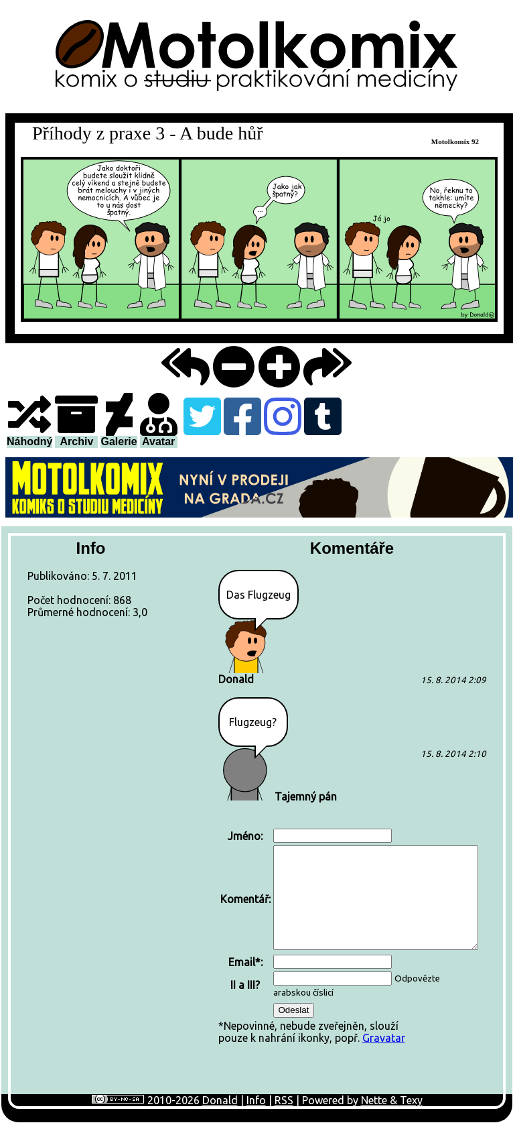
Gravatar (383, 1038)
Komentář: (245, 899)
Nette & (380, 1100)
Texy (411, 1100)
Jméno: (245, 836)
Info (256, 1100)
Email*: (245, 962)
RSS (284, 1100)
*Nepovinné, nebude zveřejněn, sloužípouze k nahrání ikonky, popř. (349, 935)
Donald (220, 1100)
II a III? (245, 985)
